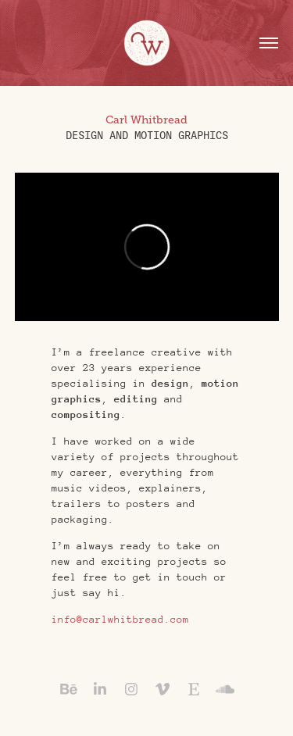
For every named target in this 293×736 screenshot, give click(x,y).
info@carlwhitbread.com (120, 619)
